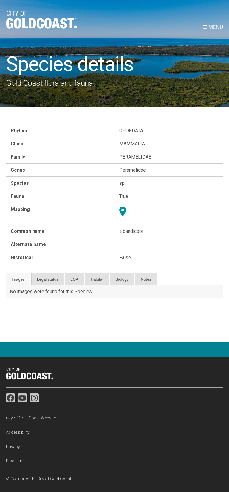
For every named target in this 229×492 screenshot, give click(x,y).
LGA (75, 279)
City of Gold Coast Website (31, 418)
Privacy (13, 446)
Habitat (97, 279)
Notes (146, 279)
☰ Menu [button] (212, 27)
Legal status (47, 279)
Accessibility (18, 432)
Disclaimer (16, 461)
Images (18, 279)
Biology (122, 279)
